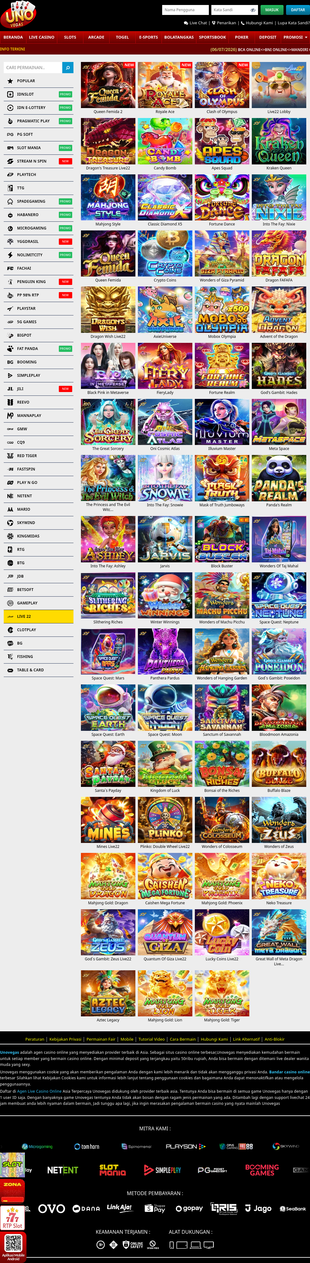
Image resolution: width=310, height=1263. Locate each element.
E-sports (148, 37)
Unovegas (9, 1052)
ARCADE (96, 37)
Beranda (13, 37)
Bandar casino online (289, 1072)
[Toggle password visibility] (253, 10)
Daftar (298, 9)
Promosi (295, 37)
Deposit (267, 37)
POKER (241, 37)
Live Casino (41, 37)
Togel (122, 37)
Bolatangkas (179, 37)
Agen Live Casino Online (39, 1091)
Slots (70, 37)
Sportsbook (212, 37)
